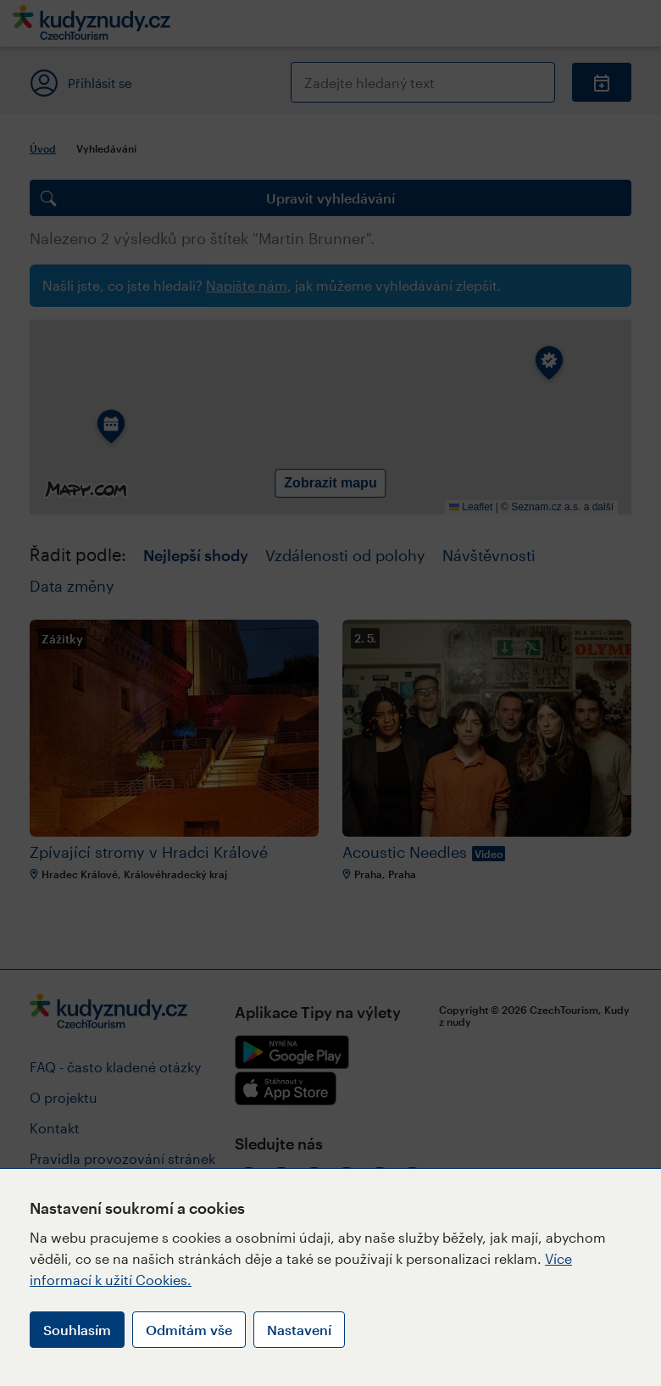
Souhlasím (77, 1330)
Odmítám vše (189, 1330)
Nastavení (299, 1330)
